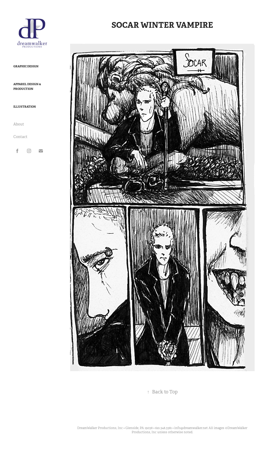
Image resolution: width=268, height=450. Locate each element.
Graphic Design (25, 66)
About (18, 124)
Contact (20, 136)
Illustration (24, 106)
